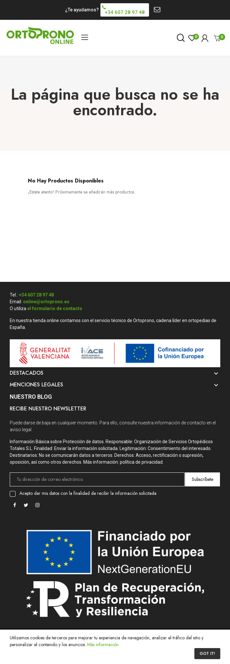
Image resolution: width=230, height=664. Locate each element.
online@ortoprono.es (46, 301)
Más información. (103, 644)
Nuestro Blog (31, 396)
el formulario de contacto (54, 308)
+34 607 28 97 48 (36, 294)
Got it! (207, 654)
